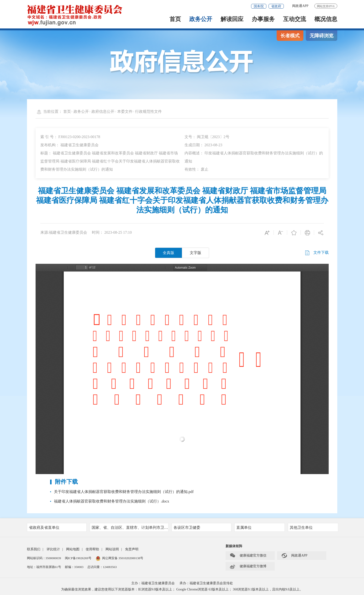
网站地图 (72, 549)
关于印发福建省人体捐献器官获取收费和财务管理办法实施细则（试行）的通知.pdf (124, 492)
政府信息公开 (102, 111)
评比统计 (53, 549)
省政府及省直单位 (56, 527)
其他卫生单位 (312, 527)
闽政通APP (300, 6)
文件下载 (316, 253)
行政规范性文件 (148, 111)
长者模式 (290, 35)
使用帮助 (92, 549)
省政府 (276, 6)
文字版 (195, 253)
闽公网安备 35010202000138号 (122, 558)
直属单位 (259, 527)
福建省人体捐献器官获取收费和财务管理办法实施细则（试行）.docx (111, 501)
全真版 (168, 253)
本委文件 (124, 111)
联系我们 (33, 549)
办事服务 (263, 19)
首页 (175, 19)
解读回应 (232, 19)
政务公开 (200, 19)
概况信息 (325, 19)
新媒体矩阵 (234, 546)
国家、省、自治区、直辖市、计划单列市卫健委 (130, 527)
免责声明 (131, 549)
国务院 (259, 6)
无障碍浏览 (321, 35)
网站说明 (112, 549)
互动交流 (294, 19)
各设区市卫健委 (201, 527)
